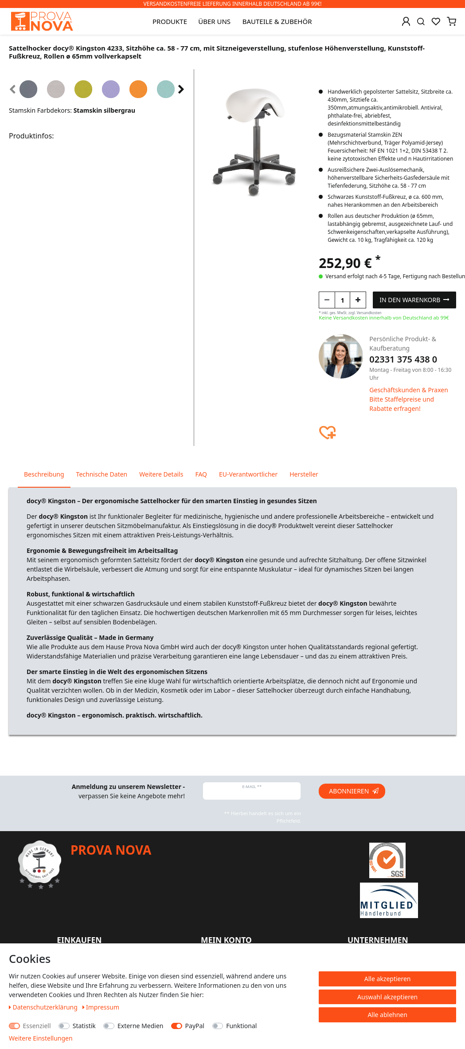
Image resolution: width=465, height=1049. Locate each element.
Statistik (84, 1025)
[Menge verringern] (327, 300)
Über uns (214, 21)
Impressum (101, 1007)
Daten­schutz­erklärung (44, 1007)
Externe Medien (140, 1025)
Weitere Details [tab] (161, 474)
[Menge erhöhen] (358, 300)
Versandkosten (369, 312)
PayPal (194, 1025)
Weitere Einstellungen (41, 1038)
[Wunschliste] (435, 21)
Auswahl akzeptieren (387, 997)
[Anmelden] (406, 21)
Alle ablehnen (387, 1014)
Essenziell (37, 1025)
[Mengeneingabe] (342, 300)
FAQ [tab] (201, 474)
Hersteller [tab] (303, 474)
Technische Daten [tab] (102, 474)
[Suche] (421, 21)
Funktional (241, 1025)
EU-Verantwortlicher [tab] (248, 474)
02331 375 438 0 (403, 359)
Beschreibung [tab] (44, 474)
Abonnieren (354, 791)
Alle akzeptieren (387, 978)
